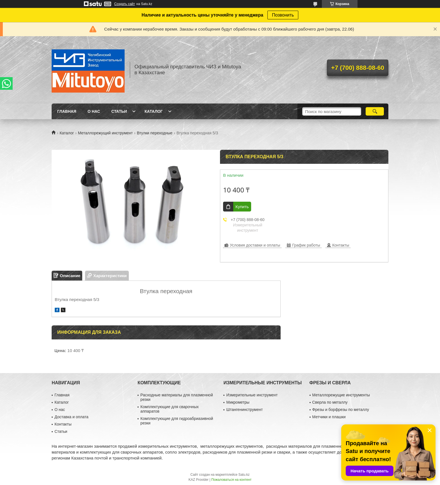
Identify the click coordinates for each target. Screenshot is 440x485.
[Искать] (375, 111)
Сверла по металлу (330, 402)
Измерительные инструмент (252, 395)
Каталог (154, 111)
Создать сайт (124, 4)
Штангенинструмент (244, 409)
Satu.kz (243, 475)
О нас (94, 111)
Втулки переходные (155, 133)
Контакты (62, 424)
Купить (242, 206)
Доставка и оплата (71, 417)
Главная (66, 111)
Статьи (119, 111)
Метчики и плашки (329, 417)
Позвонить (283, 15)
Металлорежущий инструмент (105, 133)
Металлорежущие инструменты (341, 395)
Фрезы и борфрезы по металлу (340, 409)
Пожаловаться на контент (231, 480)
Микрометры (237, 402)
